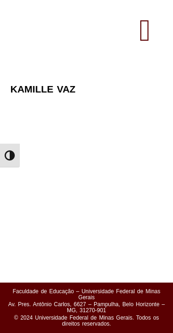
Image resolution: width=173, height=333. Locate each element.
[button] (144, 31)
